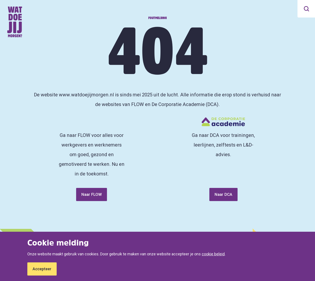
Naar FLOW (91, 194)
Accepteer (42, 269)
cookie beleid (213, 254)
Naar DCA (223, 194)
